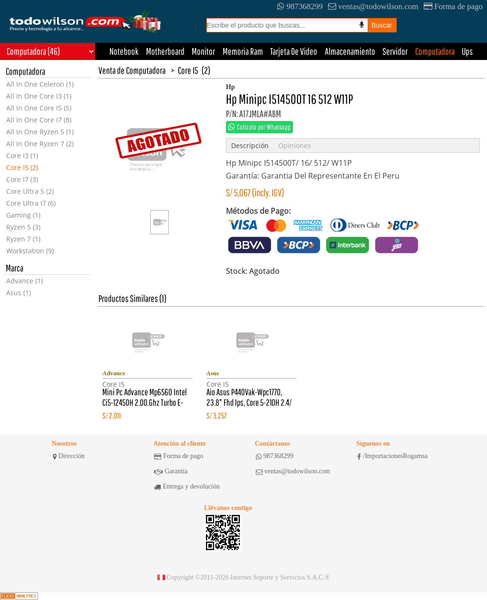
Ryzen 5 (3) (23, 226)
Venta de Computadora (132, 70)
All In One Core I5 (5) (38, 107)
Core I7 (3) (22, 179)
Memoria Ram (243, 51)
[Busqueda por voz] (362, 25)
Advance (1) (24, 280)
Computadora (435, 51)
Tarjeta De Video (293, 51)
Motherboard (165, 51)
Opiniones (294, 145)
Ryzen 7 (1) (23, 238)
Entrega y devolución (187, 486)
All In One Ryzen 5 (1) (40, 131)
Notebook (123, 51)
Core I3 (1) (22, 155)
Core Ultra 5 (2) (30, 191)
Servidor (395, 51)
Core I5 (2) (22, 167)
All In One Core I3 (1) (38, 95)
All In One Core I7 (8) (38, 119)
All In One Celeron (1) (40, 84)
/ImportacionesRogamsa (392, 456)
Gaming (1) (23, 215)
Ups (467, 51)
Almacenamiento (350, 51)
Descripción (250, 145)
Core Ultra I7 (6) (31, 203)
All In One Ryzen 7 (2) (40, 143)
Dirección (69, 456)
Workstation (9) (30, 250)
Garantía (170, 471)
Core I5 (188, 70)
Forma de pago (453, 6)
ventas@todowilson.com (373, 6)
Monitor (203, 51)
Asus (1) (18, 292)
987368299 (300, 6)
